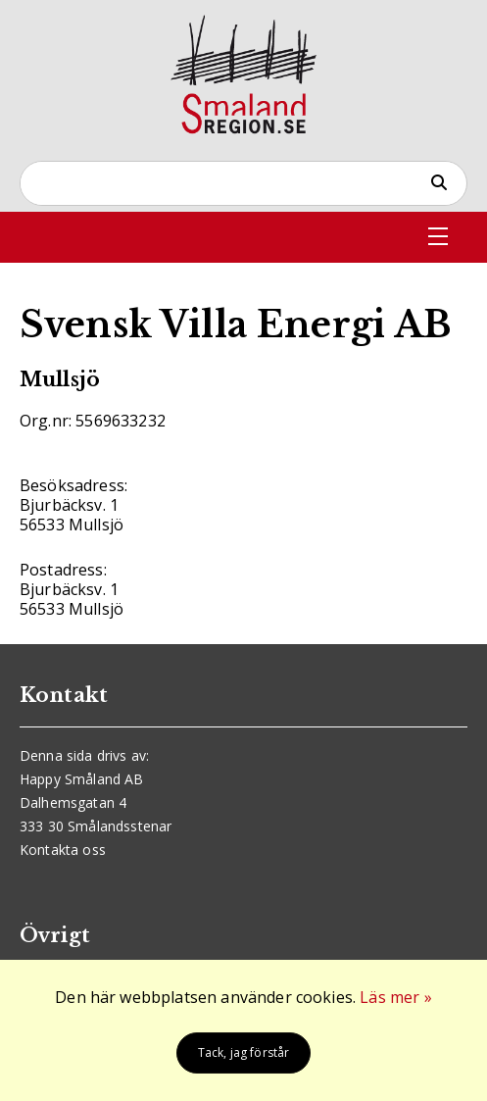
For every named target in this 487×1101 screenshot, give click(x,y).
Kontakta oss (63, 849)
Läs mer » (395, 997)
